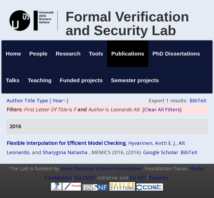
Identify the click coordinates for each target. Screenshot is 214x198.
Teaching (40, 80)
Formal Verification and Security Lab (127, 23)
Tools (96, 53)
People (38, 53)
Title (29, 100)
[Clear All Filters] (161, 109)
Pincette (158, 177)
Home (13, 53)
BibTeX (198, 100)
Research (68, 53)
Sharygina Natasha (65, 152)
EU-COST (85, 177)
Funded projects (81, 80)
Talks (13, 80)
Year (58, 100)
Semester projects (135, 80)
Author (15, 100)
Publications (127, 53)
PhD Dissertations (176, 53)
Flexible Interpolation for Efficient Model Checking (66, 143)
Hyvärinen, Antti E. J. (152, 143)
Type (42, 100)
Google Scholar (160, 152)
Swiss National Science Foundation (101, 168)
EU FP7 (138, 177)
